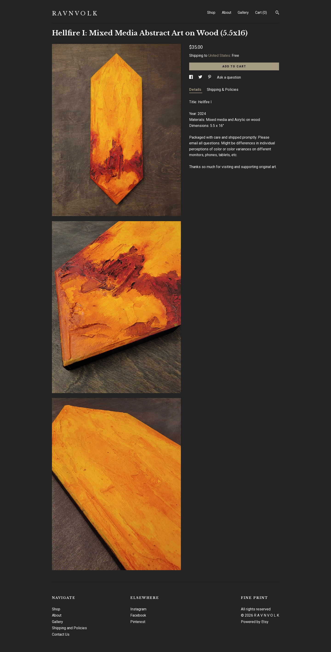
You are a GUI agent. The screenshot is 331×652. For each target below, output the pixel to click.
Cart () (261, 12)
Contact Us (60, 634)
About (226, 12)
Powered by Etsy (254, 622)
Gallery (243, 12)
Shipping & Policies (222, 89)
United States (219, 55)
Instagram (138, 609)
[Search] (277, 13)
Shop (211, 12)
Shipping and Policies (69, 628)
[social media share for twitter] (200, 77)
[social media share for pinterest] (210, 77)
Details (195, 89)
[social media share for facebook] (191, 77)
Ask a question (229, 77)
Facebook (138, 615)
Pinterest (137, 622)
